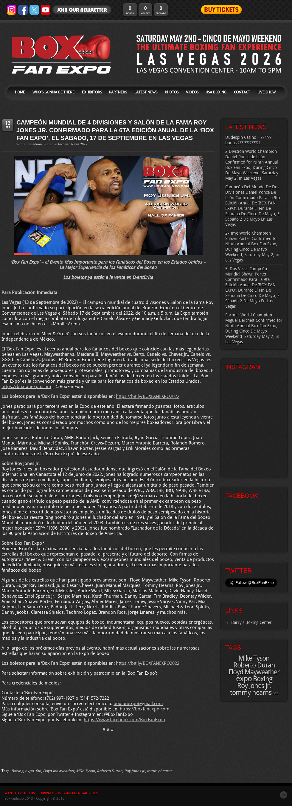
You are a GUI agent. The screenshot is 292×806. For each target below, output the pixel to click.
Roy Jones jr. (134, 771)
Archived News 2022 (72, 144)
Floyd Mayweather (58, 771)
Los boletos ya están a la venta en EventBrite (108, 277)
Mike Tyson (85, 771)
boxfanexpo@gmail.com (138, 704)
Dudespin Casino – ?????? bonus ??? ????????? (248, 140)
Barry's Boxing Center (251, 622)
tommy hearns (159, 771)
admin (37, 144)
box (275, 693)
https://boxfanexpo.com (26, 386)
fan (38, 771)
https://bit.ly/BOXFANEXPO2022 (147, 396)
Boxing (17, 771)
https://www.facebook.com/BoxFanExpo (124, 720)
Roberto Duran (109, 771)
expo (29, 771)
